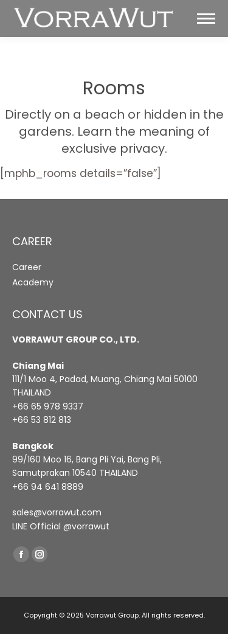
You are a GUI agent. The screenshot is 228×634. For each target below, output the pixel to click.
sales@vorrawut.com (57, 512)
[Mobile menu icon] (206, 18)
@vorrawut (86, 526)
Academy (33, 282)
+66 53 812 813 (41, 420)
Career (26, 267)
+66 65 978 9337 (47, 406)
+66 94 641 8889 (47, 487)
